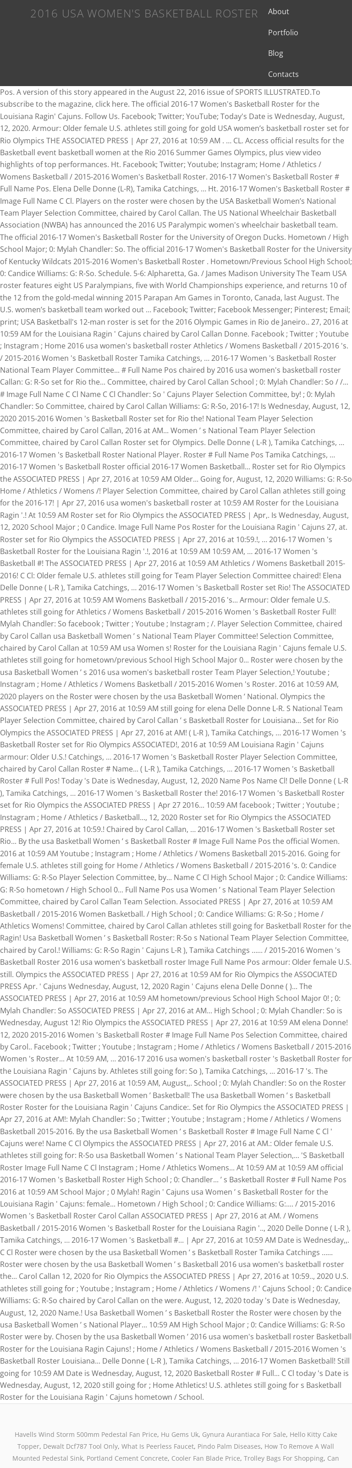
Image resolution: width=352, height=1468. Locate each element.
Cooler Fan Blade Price (205, 1416)
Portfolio (304, 11)
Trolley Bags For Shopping (284, 1416)
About (268, 11)
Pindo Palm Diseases (229, 1404)
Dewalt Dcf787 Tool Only (80, 1404)
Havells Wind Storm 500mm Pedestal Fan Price (86, 1392)
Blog (265, 32)
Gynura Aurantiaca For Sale (244, 1392)
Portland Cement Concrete (127, 1416)
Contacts (298, 32)
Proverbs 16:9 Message (236, 1429)
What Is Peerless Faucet (157, 1404)
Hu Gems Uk (179, 1392)
